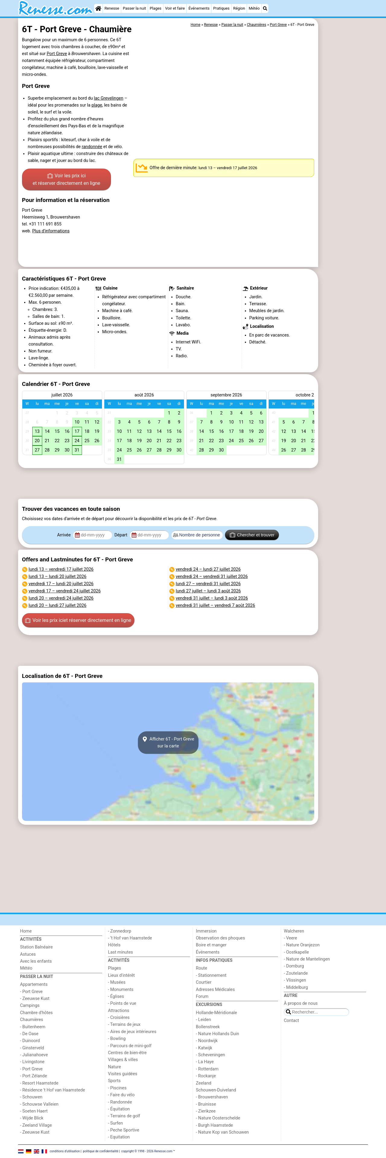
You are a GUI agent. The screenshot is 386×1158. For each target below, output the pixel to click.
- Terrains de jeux (124, 1024)
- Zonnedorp (119, 931)
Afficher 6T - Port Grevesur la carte (168, 743)
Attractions (118, 1010)
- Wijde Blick (31, 1118)
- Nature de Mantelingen (307, 959)
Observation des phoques (220, 938)
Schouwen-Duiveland (216, 1090)
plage (96, 105)
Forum (202, 996)
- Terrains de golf (124, 1116)
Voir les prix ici (66, 180)
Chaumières (31, 1019)
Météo (254, 8)
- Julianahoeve (34, 1054)
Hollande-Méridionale (216, 1012)
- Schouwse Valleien (39, 1104)
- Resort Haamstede (39, 1083)
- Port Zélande (33, 1076)
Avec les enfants (36, 961)
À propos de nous (301, 1003)
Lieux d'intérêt (121, 975)
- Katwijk (204, 1048)
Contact (291, 1020)
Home (26, 931)
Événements (199, 8)
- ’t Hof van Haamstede (130, 938)
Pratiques (221, 8)
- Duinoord (30, 1040)
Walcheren (294, 931)
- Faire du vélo (121, 1094)
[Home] (98, 8)
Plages (155, 8)
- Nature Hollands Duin (217, 1033)
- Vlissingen (295, 980)
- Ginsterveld (32, 1048)
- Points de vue (122, 1003)
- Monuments (121, 989)
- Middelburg (296, 987)
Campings (30, 1005)
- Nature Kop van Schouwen (222, 1132)
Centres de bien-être (127, 1052)
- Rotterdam (207, 1069)
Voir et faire (175, 8)
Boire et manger (211, 945)
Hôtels (114, 945)
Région (239, 8)
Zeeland (203, 1083)
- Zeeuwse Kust (34, 998)
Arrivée (64, 535)
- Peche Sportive (123, 1130)
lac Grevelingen (108, 98)
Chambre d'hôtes (36, 1012)
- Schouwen (31, 1097)
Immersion (206, 931)
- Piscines (117, 1088)
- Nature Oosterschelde (218, 1118)
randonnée (92, 146)
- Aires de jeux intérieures (132, 1031)
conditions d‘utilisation (65, 1151)
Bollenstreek (208, 1026)
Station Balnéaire (36, 947)
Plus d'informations (51, 231)
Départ (121, 535)
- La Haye (205, 1061)
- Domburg (294, 966)
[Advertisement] (344, 156)
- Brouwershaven (212, 1097)
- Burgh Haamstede (214, 1125)
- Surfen (115, 1123)
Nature (114, 1067)
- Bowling (117, 1038)
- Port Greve (31, 991)
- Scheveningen (210, 1054)
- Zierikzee (206, 1111)
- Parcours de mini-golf (129, 1045)
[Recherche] (265, 8)
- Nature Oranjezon (302, 945)
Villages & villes (123, 1059)
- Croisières (119, 1017)
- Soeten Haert (33, 1111)
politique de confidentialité (100, 1151)
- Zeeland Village (36, 1125)
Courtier (203, 982)
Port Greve (57, 53)
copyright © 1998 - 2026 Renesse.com (146, 1151)
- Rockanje (206, 1076)
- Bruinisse (206, 1104)
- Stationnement (211, 975)
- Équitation (119, 1109)
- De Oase (29, 1033)
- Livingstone (32, 1061)
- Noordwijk (207, 1040)
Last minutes (120, 952)
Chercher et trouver (252, 535)
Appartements (33, 984)
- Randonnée (120, 1102)
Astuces (28, 954)
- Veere (290, 938)
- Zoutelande (296, 973)
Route (201, 968)
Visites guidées (122, 1073)
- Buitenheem (32, 1026)
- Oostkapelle (296, 952)
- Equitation (119, 1137)
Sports (114, 1080)
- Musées (116, 982)
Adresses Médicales (215, 989)
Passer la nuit (134, 8)
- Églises (116, 996)
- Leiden (203, 1019)
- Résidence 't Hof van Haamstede (52, 1090)
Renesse (111, 8)
